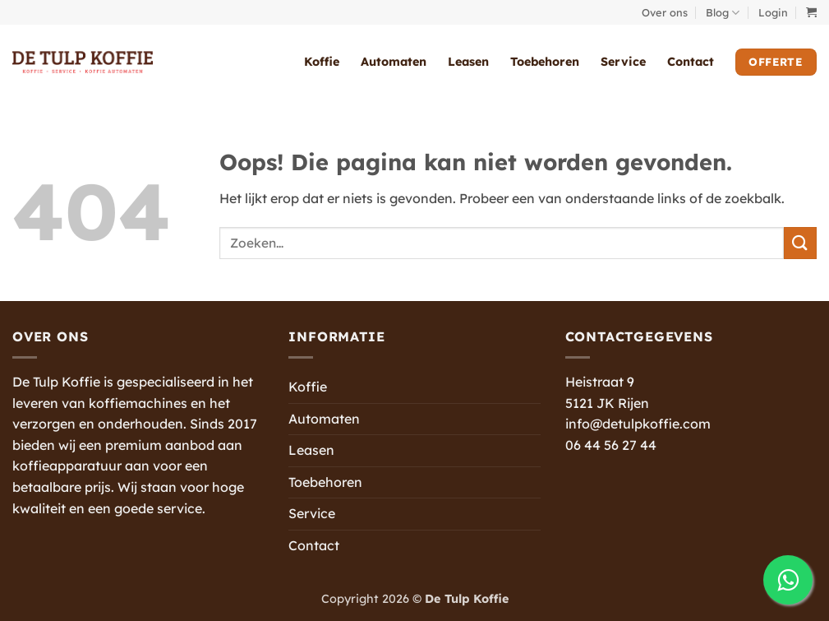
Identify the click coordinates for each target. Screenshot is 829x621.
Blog (722, 13)
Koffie (321, 61)
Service (623, 61)
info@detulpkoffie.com (638, 423)
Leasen (468, 61)
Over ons (665, 12)
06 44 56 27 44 (610, 445)
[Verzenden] (800, 243)
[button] (773, 12)
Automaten (393, 61)
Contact (690, 61)
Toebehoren (544, 61)
